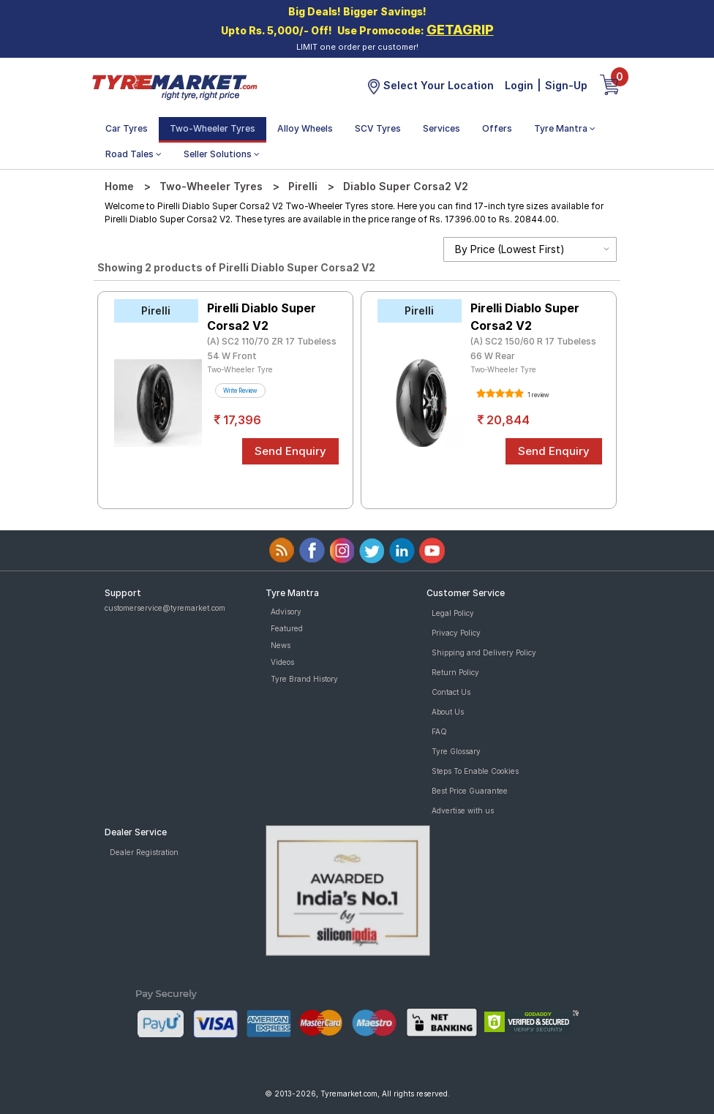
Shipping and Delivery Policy (484, 652)
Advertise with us (463, 810)
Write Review (240, 390)
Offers (497, 128)
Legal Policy (453, 613)
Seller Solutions (222, 153)
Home (119, 186)
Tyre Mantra (564, 128)
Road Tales (133, 153)
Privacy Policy (456, 632)
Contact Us (451, 692)
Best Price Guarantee (470, 790)
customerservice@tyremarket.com (165, 607)
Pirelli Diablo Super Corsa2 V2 (261, 317)
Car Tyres (126, 128)
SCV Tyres (378, 128)
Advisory (286, 611)
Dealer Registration (144, 852)
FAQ (439, 731)
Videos (282, 662)
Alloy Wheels (305, 128)
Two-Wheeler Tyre (240, 369)
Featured (287, 628)
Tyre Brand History (304, 678)
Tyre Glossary (456, 751)
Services (441, 128)
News (280, 645)
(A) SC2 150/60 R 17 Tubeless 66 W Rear (533, 348)
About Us (448, 711)
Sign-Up (566, 85)
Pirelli (302, 186)
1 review (537, 395)
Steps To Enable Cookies (475, 771)
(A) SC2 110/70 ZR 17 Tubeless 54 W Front (272, 348)
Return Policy (455, 672)
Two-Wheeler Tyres (212, 128)
